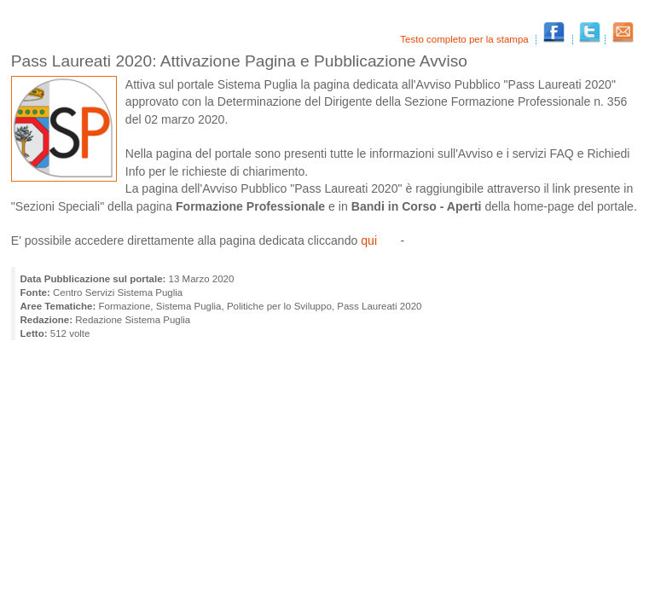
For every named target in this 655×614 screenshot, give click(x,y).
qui (369, 240)
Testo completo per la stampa (465, 39)
